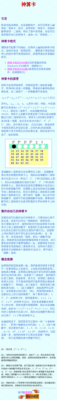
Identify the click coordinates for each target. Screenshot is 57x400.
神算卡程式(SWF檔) (18, 62)
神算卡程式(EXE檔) (17, 69)
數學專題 (28, 392)
